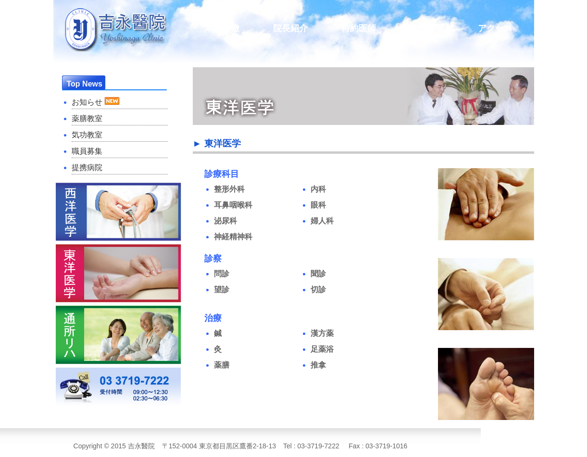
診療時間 (427, 28)
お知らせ (96, 101)
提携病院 (87, 167)
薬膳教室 (87, 118)
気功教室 (87, 135)
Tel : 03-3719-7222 (311, 446)
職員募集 (87, 151)
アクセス (495, 28)
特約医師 (358, 28)
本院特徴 (222, 28)
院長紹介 (290, 28)
